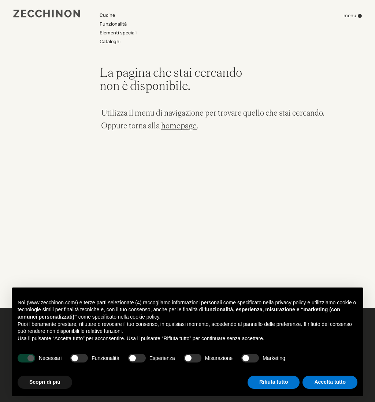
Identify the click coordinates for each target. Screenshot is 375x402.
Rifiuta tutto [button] (273, 382)
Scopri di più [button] (44, 382)
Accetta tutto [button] (330, 382)
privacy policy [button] (290, 302)
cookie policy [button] (144, 317)
